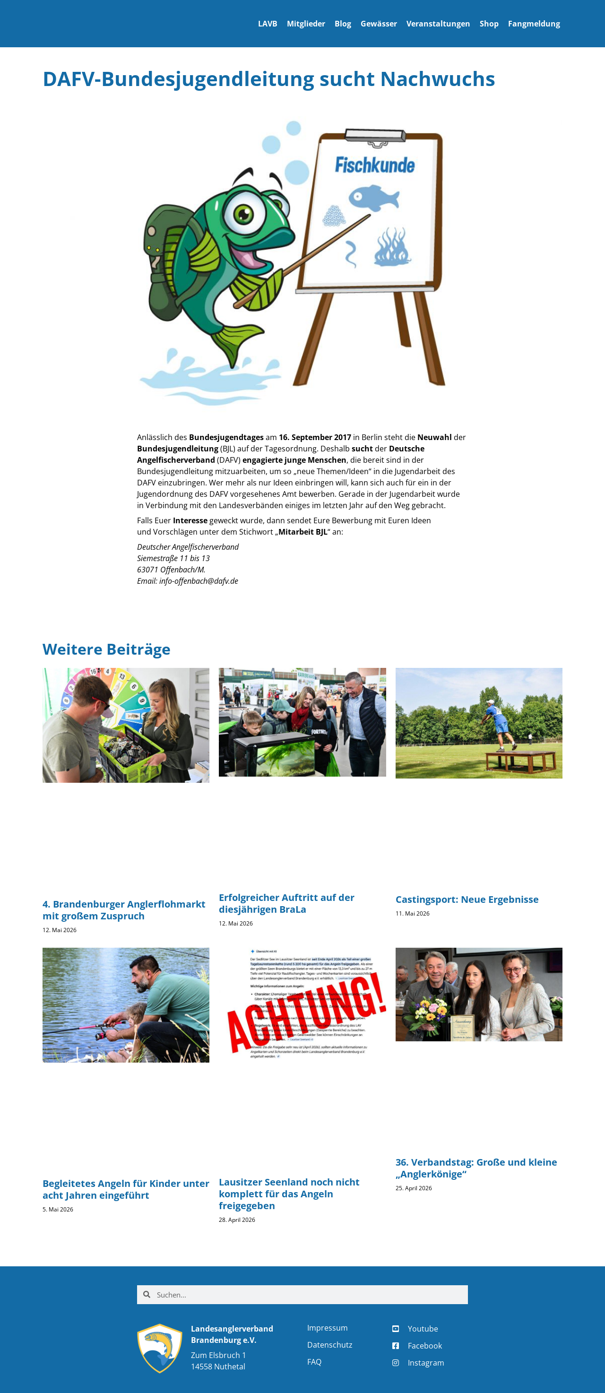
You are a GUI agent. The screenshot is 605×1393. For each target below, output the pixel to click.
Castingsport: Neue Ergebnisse (467, 899)
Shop (489, 23)
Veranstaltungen (438, 23)
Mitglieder (306, 23)
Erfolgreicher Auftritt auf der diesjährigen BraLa (286, 903)
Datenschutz (330, 1345)
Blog (343, 23)
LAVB (267, 23)
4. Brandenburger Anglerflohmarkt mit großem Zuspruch (124, 910)
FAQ (314, 1362)
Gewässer (379, 23)
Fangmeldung (534, 23)
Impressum (327, 1327)
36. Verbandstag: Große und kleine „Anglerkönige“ (476, 1168)
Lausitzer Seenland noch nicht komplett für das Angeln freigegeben (289, 1194)
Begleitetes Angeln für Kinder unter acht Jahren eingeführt (126, 1189)
